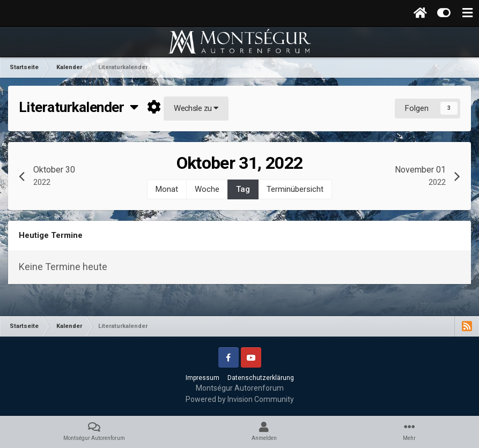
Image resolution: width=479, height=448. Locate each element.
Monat (167, 189)
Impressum (202, 378)
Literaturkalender (78, 107)
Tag (243, 189)
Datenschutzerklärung (260, 378)
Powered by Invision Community (240, 399)
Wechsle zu (196, 108)
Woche (207, 189)
